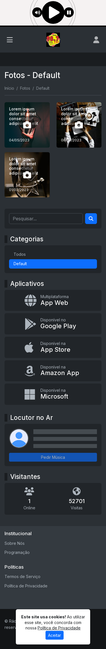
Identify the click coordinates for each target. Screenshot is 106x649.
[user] (96, 39)
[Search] (91, 218)
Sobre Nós (15, 543)
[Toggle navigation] (9, 39)
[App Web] (53, 300)
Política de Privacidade (26, 585)
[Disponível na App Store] (53, 347)
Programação (17, 552)
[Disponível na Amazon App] (53, 371)
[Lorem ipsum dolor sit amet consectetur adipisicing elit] (27, 125)
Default (20, 263)
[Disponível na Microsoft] (53, 394)
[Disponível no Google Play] (53, 323)
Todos (20, 254)
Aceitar (54, 635)
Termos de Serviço (22, 576)
